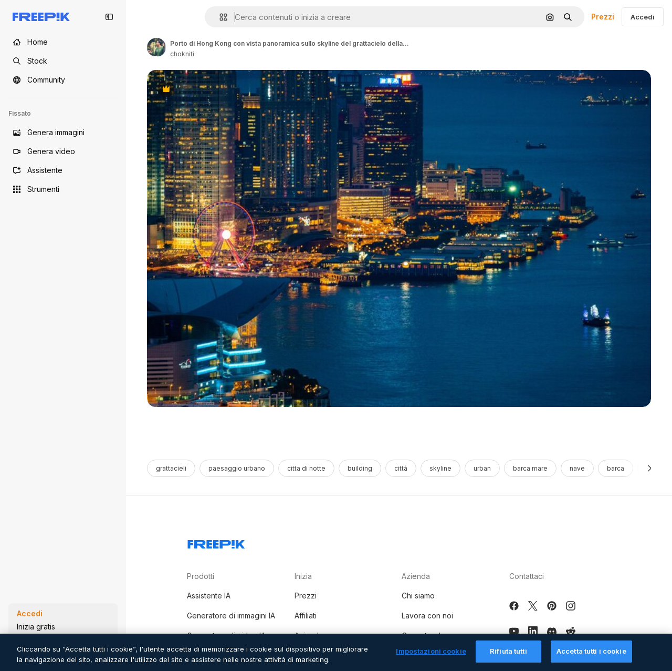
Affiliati (306, 615)
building (360, 468)
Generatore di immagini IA (231, 615)
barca (615, 468)
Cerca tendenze (430, 635)
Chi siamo (418, 595)
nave (577, 468)
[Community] (63, 80)
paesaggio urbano (236, 468)
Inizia (303, 576)
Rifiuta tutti (508, 659)
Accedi (643, 17)
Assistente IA (208, 595)
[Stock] (63, 61)
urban (482, 468)
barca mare (530, 468)
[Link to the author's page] (156, 47)
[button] (219, 17)
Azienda (416, 576)
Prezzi (602, 16)
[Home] (63, 42)
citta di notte (306, 468)
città (400, 468)
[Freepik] (41, 17)
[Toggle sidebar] (109, 16)
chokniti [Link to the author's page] (182, 54)
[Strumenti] (63, 189)
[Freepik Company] (216, 542)
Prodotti (200, 576)
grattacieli (171, 468)
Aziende (309, 635)
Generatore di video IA (226, 635)
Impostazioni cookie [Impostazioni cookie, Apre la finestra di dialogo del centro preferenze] (431, 659)
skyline (440, 468)
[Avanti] (649, 468)
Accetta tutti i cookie (591, 659)
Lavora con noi (427, 615)
